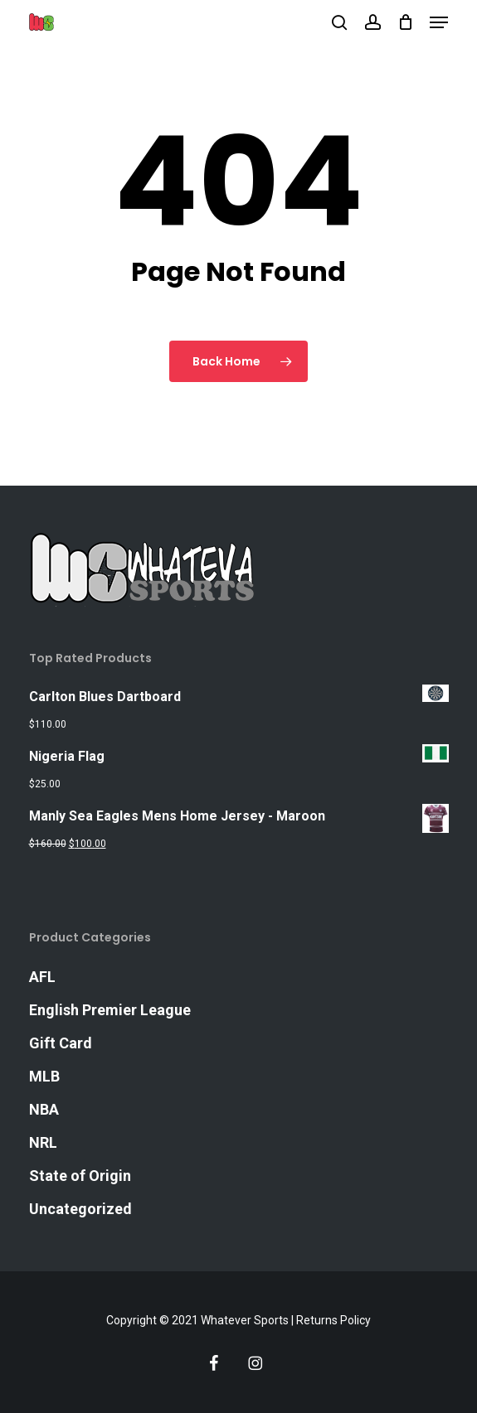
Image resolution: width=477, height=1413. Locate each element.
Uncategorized (80, 1208)
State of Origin (80, 1175)
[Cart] (405, 22)
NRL (43, 1142)
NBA (44, 1109)
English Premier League (110, 1010)
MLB (44, 1076)
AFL (42, 976)
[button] (439, 22)
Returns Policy (333, 1320)
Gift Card (60, 1043)
